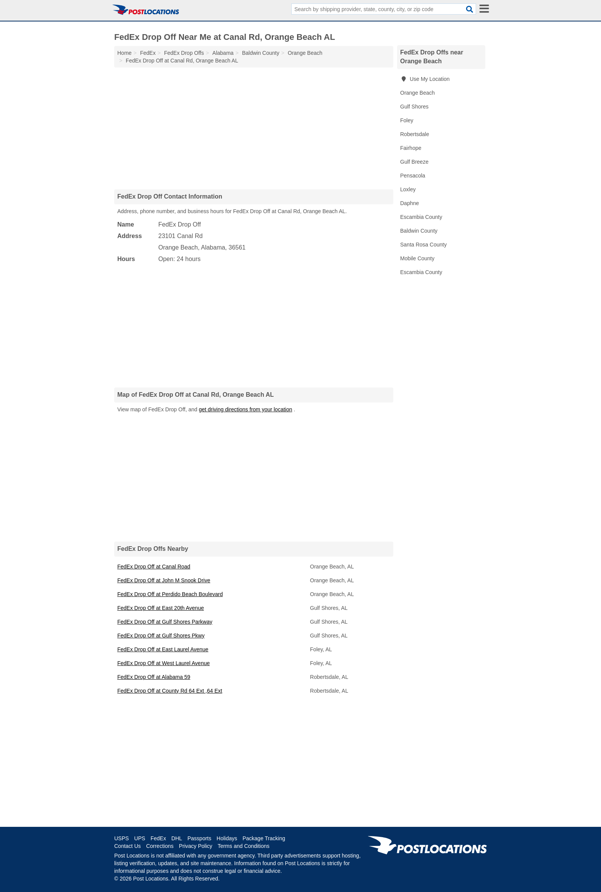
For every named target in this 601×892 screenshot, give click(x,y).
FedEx (158, 838)
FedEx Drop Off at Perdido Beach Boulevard (170, 594)
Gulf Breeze (414, 162)
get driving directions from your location (245, 409)
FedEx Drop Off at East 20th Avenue (160, 608)
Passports (199, 838)
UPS (139, 838)
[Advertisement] (253, 128)
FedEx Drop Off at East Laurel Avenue (163, 649)
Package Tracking (264, 838)
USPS (121, 838)
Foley (406, 120)
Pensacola (412, 175)
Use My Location (425, 79)
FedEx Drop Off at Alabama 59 (153, 677)
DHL (176, 838)
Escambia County (421, 217)
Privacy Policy (195, 846)
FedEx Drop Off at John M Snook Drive (163, 580)
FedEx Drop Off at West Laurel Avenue (163, 663)
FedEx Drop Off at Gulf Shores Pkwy (161, 635)
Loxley (407, 189)
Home (124, 53)
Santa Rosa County (423, 244)
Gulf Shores (414, 106)
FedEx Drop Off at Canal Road (153, 566)
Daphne (409, 203)
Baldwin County (418, 231)
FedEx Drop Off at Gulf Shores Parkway (164, 622)
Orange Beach (417, 93)
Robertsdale (414, 134)
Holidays (227, 838)
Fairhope (410, 148)
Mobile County (417, 258)
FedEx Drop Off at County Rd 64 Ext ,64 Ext (169, 691)
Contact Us (127, 846)
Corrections (160, 846)
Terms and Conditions (243, 846)
